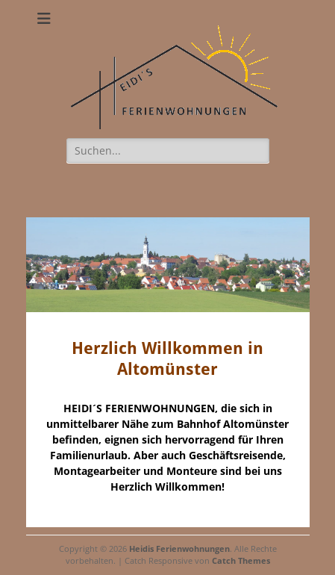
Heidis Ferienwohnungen (179, 548)
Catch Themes (241, 560)
